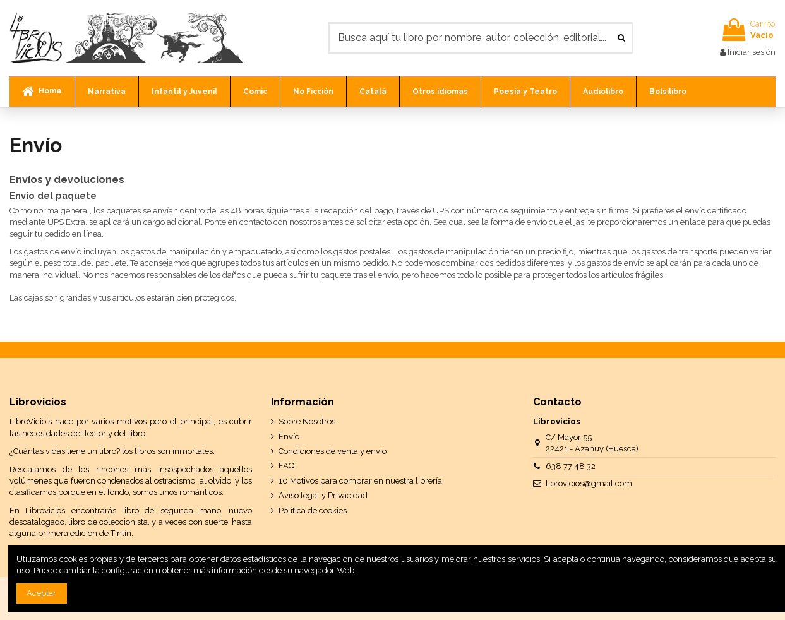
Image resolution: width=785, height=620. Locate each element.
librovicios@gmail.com (589, 483)
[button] (106, 91)
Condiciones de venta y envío (333, 451)
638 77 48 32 (571, 466)
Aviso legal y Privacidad (323, 495)
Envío (289, 436)
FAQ (286, 465)
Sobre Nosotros (307, 421)
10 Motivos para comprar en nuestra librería (360, 481)
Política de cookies (313, 510)
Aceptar (41, 593)
